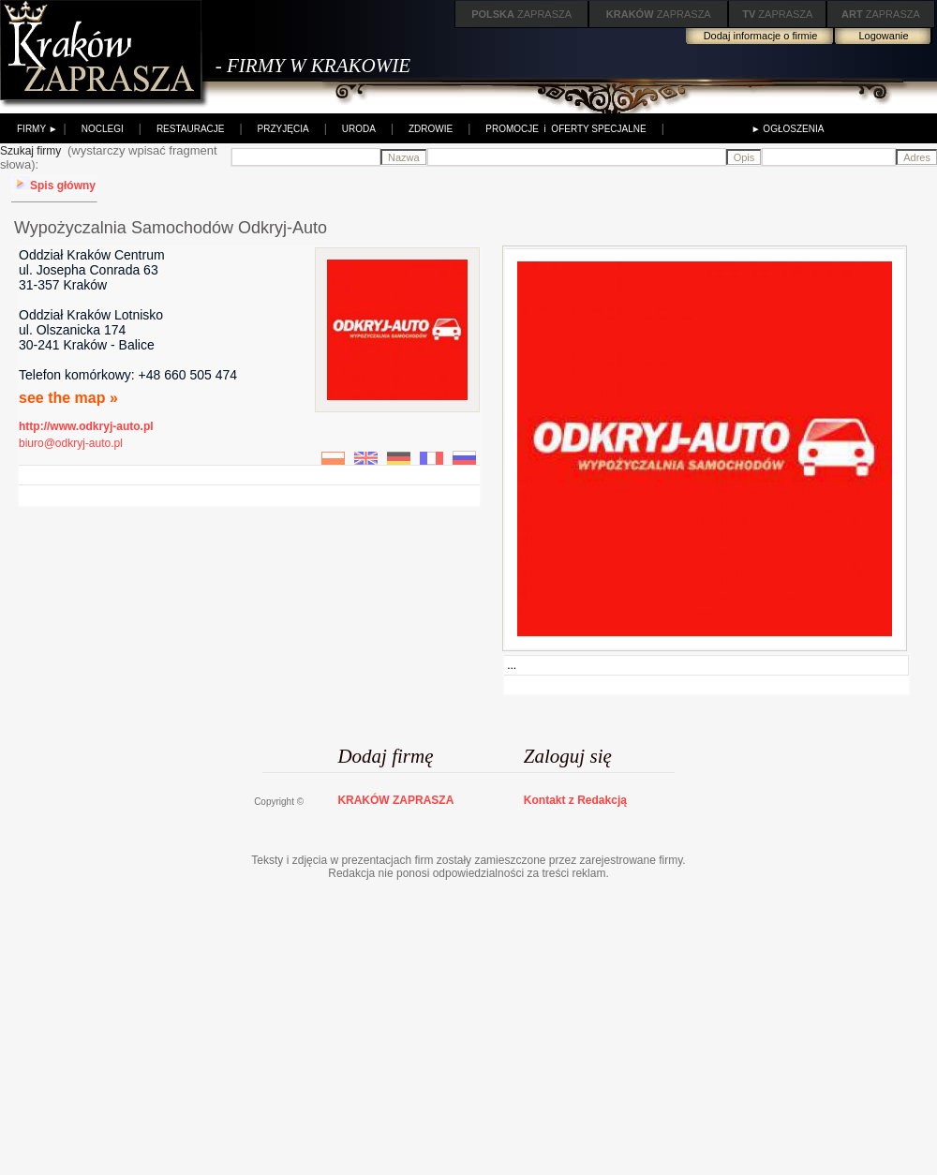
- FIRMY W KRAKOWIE (313, 65)
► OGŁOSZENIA (788, 129)
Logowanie (883, 35)
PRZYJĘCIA (283, 129)
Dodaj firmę (385, 756)
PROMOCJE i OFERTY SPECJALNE (565, 129)
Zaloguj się (568, 756)
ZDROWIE (431, 129)
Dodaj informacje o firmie (761, 35)
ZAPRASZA (521, 14)
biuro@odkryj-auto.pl (71, 443)
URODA (359, 129)
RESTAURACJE (190, 129)
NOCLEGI (103, 129)
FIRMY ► (37, 129)
